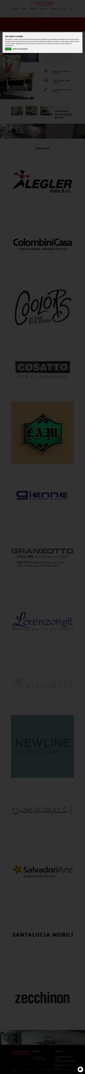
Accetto (8, 49)
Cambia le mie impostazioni (19, 49)
